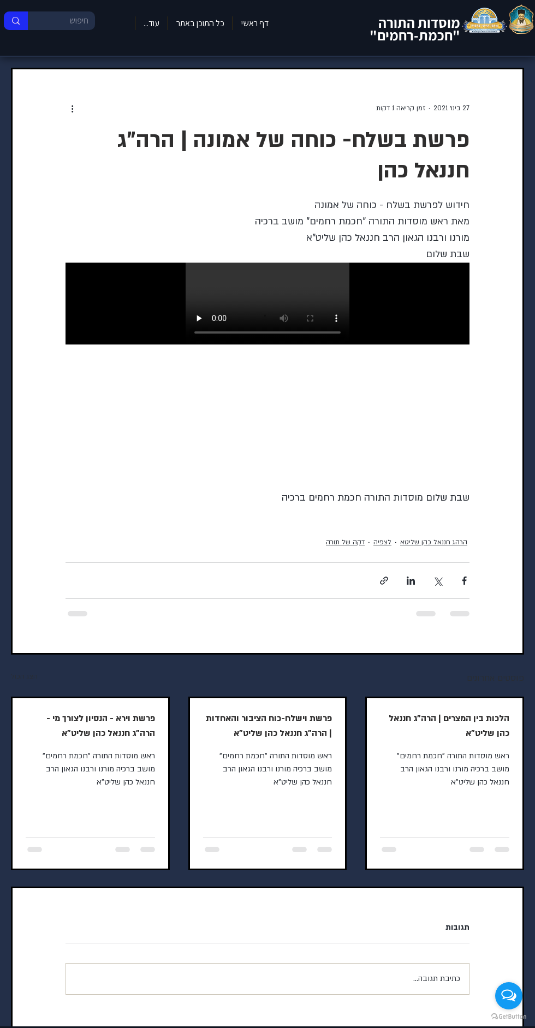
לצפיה (382, 542)
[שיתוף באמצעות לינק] (384, 580)
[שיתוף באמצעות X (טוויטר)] (437, 580)
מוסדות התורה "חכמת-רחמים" (415, 28)
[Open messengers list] (508, 995)
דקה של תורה (345, 542)
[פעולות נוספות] (72, 108)
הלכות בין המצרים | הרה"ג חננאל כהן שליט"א (449, 725)
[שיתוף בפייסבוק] (464, 580)
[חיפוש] (69, 20)
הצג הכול (24, 676)
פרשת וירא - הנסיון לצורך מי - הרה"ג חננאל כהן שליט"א (100, 725)
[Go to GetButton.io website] (508, 1016)
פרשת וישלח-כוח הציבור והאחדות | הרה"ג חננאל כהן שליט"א (269, 725)
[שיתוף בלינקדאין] (411, 580)
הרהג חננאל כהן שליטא (433, 542)
